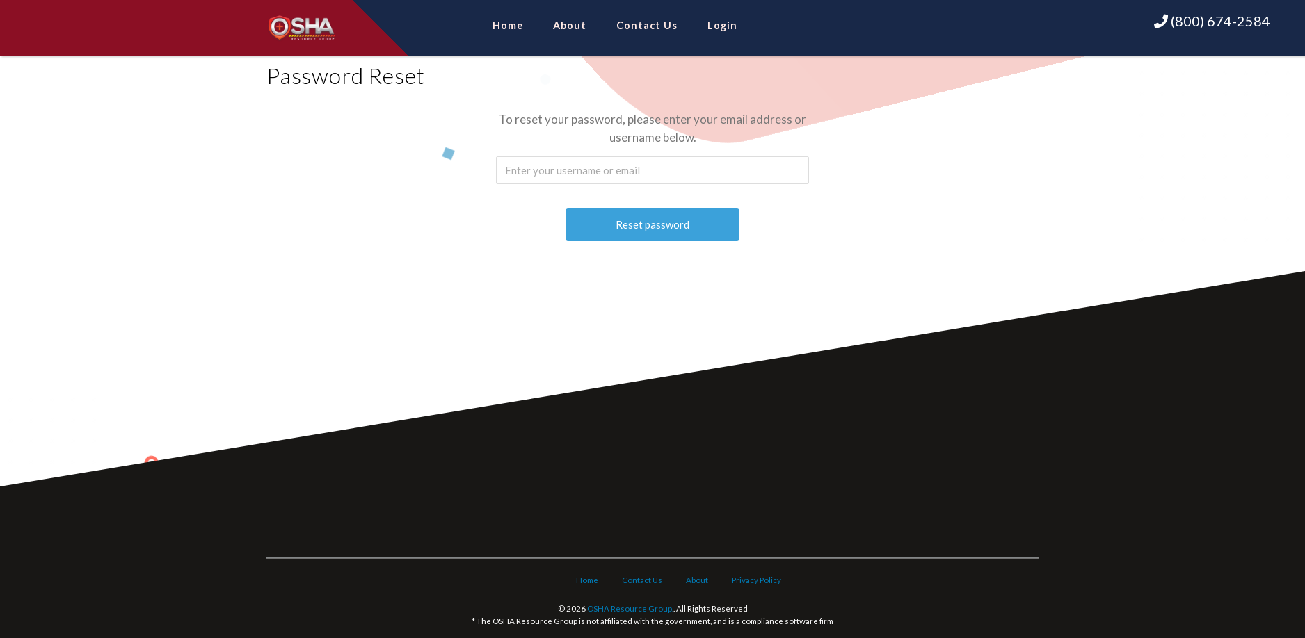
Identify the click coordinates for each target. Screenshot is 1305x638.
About (569, 25)
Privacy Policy (756, 579)
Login (722, 25)
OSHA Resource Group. (630, 608)
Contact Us (647, 25)
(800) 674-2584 (1212, 21)
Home (508, 25)
